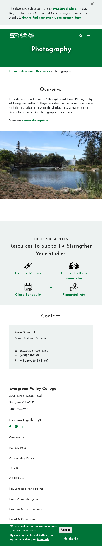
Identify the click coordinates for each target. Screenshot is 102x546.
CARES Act (16, 478)
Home (13, 71)
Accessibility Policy (21, 458)
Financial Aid (75, 293)
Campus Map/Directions (25, 509)
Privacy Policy (18, 448)
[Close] (92, 4)
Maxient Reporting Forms (26, 488)
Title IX (14, 468)
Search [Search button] (81, 36)
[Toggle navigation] (88, 36)
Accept (65, 530)
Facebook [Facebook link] (10, 426)
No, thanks (70, 538)
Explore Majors (29, 272)
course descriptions (34, 120)
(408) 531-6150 (29, 355)
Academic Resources (35, 71)
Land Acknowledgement (25, 499)
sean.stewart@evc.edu (34, 351)
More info (43, 539)
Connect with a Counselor (75, 274)
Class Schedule (29, 293)
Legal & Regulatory (22, 519)
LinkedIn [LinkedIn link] (23, 426)
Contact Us (16, 437)
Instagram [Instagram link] (16, 426)
